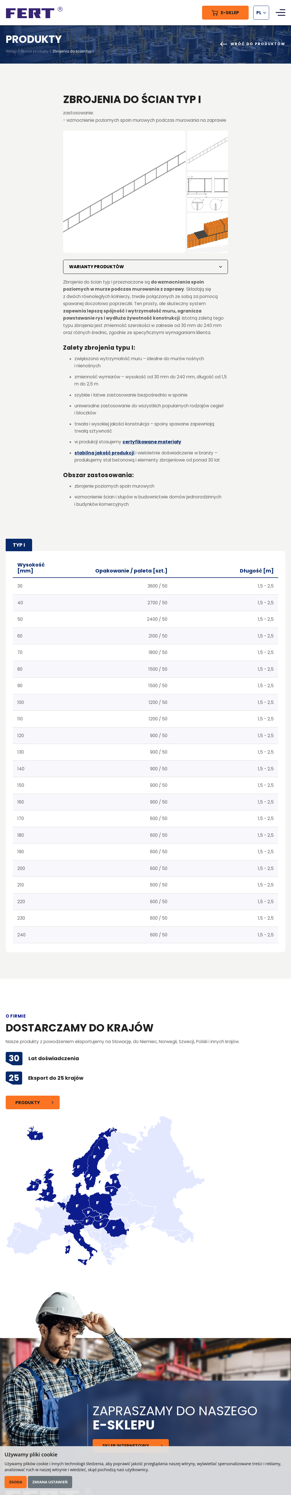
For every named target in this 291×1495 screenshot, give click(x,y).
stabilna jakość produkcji (104, 453)
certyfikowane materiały (151, 442)
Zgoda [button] (15, 1481)
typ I (19, 545)
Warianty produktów (96, 267)
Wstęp (11, 51)
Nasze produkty (34, 51)
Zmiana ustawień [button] (50, 1481)
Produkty (27, 1103)
